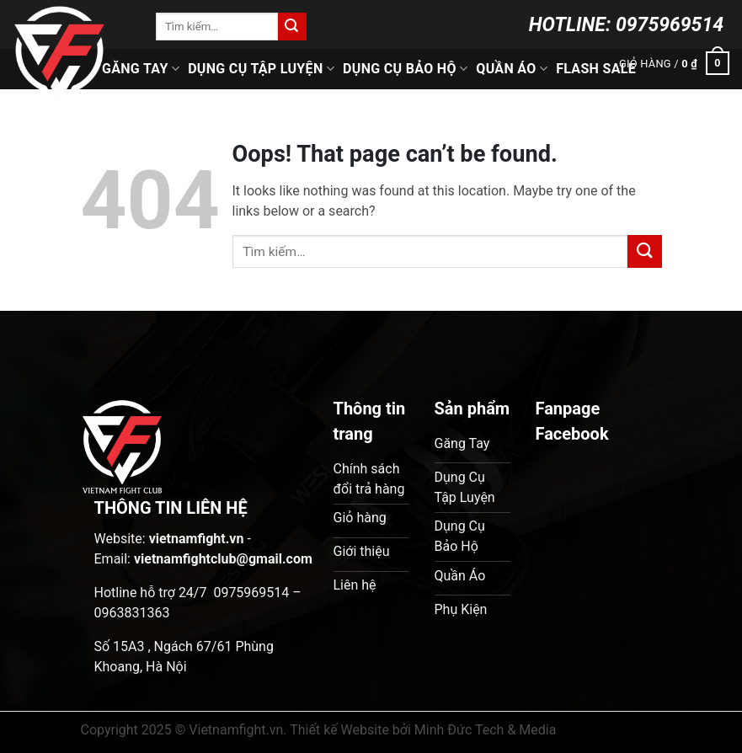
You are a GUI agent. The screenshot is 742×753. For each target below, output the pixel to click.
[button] (674, 64)
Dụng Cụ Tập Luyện (261, 69)
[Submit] (292, 27)
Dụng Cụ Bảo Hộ (405, 69)
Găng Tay (140, 69)
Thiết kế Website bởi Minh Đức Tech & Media (423, 730)
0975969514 (669, 24)
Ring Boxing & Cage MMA (338, 109)
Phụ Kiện (465, 109)
